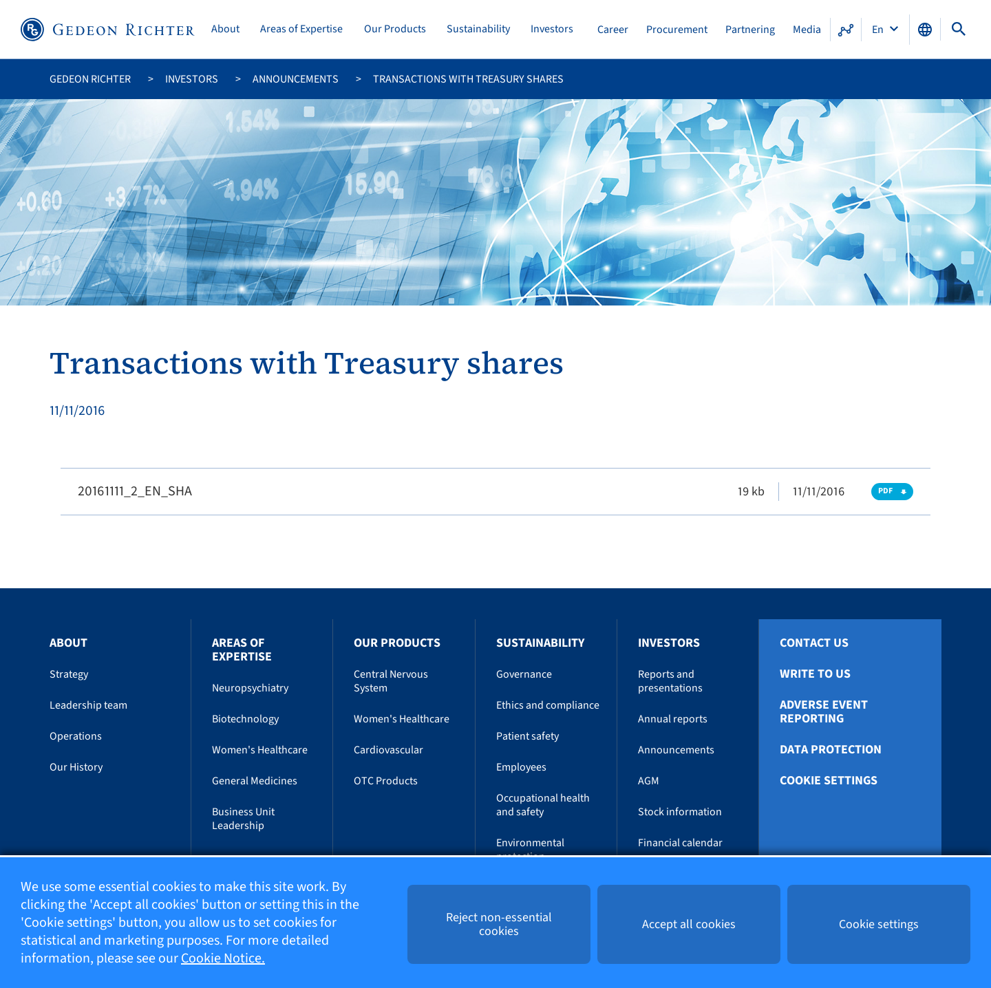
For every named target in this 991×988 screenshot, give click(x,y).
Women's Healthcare (260, 750)
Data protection (831, 750)
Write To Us (815, 674)
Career (612, 29)
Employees (521, 767)
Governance (524, 674)
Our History (76, 767)
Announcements (296, 79)
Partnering (750, 29)
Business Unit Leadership (243, 818)
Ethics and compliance (547, 705)
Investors (552, 29)
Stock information (680, 811)
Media (807, 29)
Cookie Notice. (223, 958)
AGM (648, 780)
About (225, 29)
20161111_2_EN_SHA (135, 491)
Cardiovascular (388, 750)
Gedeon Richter (90, 79)
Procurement (676, 29)
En (879, 29)
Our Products (395, 29)
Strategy (69, 674)
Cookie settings (828, 781)
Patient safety (527, 736)
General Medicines (254, 780)
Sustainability (478, 29)
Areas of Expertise (301, 29)
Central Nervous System (391, 681)
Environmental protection (530, 849)
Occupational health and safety (543, 805)
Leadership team (88, 705)
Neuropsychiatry (250, 688)
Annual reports (672, 719)
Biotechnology (245, 719)
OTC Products (386, 780)
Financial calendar (680, 842)
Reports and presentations (670, 681)
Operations (76, 736)
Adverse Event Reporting (824, 712)
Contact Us (814, 643)
